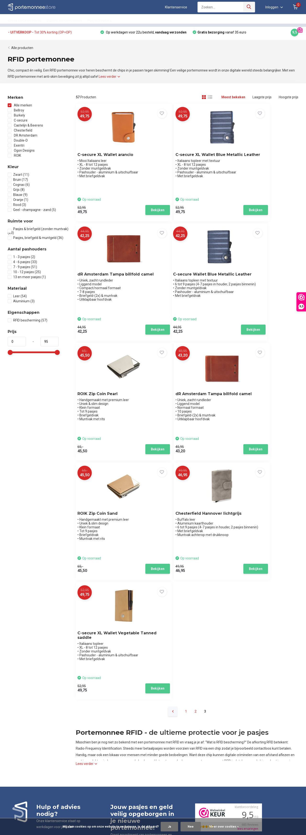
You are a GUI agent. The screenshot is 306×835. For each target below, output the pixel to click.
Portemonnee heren (134, 708)
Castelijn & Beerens (25, 127)
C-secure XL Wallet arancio (108, 155)
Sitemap (14, 751)
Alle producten (22, 49)
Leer (17, 298)
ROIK (14, 157)
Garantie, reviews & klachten (29, 733)
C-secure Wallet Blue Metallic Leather (102, 282)
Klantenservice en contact (27, 714)
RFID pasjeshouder (133, 751)
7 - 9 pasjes (22, 269)
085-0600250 (121, 655)
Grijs (16, 191)
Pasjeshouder (129, 714)
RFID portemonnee (133, 745)
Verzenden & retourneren (27, 726)
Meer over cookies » (224, 826)
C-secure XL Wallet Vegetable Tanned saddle (261, 406)
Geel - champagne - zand (32, 211)
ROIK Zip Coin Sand (101, 404)
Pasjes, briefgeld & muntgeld (35, 239)
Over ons (14, 708)
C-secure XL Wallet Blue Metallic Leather (182, 157)
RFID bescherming (27, 322)
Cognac (19, 186)
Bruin (18, 181)
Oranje (18, 201)
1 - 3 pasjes (21, 258)
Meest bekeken (233, 99)
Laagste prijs (262, 99)
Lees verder (109, 78)
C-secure (17, 122)
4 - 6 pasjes (22, 263)
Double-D (18, 142)
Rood (17, 206)
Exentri (16, 147)
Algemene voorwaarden (26, 739)
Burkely (16, 117)
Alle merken (20, 107)
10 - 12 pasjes (24, 274)
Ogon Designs (21, 152)
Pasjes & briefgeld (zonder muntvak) (38, 232)
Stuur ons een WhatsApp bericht (260, 726)
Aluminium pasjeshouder (138, 733)
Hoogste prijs (288, 99)
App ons (19, 641)
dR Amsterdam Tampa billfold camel (257, 157)
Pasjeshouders (99, 20)
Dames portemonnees (64, 20)
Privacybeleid (18, 745)
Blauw (17, 196)
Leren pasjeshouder (134, 726)
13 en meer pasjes (27, 279)
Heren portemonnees (24, 20)
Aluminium (21, 303)
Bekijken (128, 211)
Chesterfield (20, 132)
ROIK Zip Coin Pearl (177, 280)
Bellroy (16, 112)
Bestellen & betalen (22, 720)
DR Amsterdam (22, 137)
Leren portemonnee (134, 720)
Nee (191, 826)
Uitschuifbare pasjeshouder (139, 757)
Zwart (18, 176)
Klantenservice (176, 7)
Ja (169, 826)
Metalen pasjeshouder (136, 739)
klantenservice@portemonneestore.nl (143, 662)
